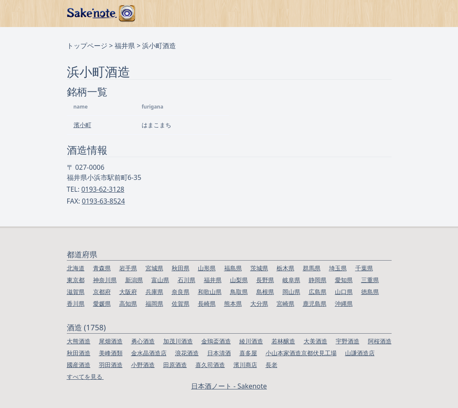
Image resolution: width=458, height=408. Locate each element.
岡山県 (291, 292)
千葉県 (364, 268)
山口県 (344, 292)
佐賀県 (180, 303)
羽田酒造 (111, 365)
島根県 (265, 292)
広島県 (317, 292)
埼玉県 (338, 268)
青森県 (102, 268)
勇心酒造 (143, 341)
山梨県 (239, 280)
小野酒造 (143, 365)
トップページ (87, 45)
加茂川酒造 (178, 341)
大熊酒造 (79, 341)
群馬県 (312, 268)
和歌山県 (210, 292)
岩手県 (128, 268)
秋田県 (180, 268)
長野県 (265, 280)
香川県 (76, 303)
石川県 (186, 280)
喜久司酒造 (210, 365)
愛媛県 (102, 303)
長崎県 (207, 303)
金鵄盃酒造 (216, 341)
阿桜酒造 (380, 341)
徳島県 (370, 292)
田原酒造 (175, 365)
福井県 (125, 45)
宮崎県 (285, 303)
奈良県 (180, 292)
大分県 (259, 303)
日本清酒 (219, 353)
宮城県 (154, 268)
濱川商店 (245, 365)
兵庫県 (154, 292)
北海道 (76, 268)
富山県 (160, 280)
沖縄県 (344, 303)
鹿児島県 (314, 303)
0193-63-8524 (103, 201)
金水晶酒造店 (149, 353)
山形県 (207, 268)
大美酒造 (315, 341)
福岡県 (154, 303)
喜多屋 (248, 353)
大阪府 (128, 292)
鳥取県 (239, 292)
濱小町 (82, 125)
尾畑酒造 (111, 341)
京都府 (102, 292)
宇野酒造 (347, 341)
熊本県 (233, 303)
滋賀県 (76, 292)
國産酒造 (79, 365)
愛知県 (344, 280)
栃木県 (285, 268)
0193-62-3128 (102, 189)
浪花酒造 (187, 353)
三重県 (370, 280)
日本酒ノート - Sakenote (229, 386)
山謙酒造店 (360, 353)
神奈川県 (105, 280)
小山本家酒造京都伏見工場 (301, 353)
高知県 (128, 303)
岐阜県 (291, 280)
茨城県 (259, 268)
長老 (271, 365)
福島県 (233, 268)
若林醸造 (283, 341)
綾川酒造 (251, 341)
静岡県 (317, 280)
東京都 (76, 280)
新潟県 (134, 280)
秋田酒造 (79, 353)
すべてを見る (85, 377)
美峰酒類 (111, 353)
